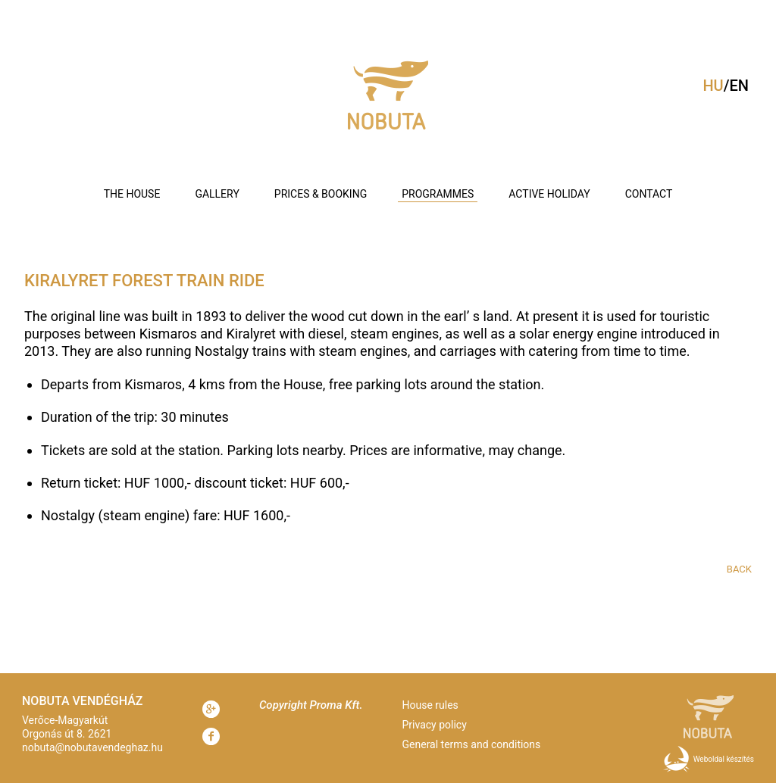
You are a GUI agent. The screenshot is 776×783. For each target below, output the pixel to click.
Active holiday (549, 194)
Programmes (438, 194)
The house (132, 194)
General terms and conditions (471, 744)
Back (739, 569)
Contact (649, 194)
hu (712, 85)
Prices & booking (320, 194)
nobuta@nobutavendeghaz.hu (92, 747)
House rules (430, 705)
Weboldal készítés (723, 759)
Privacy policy (434, 725)
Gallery (217, 194)
